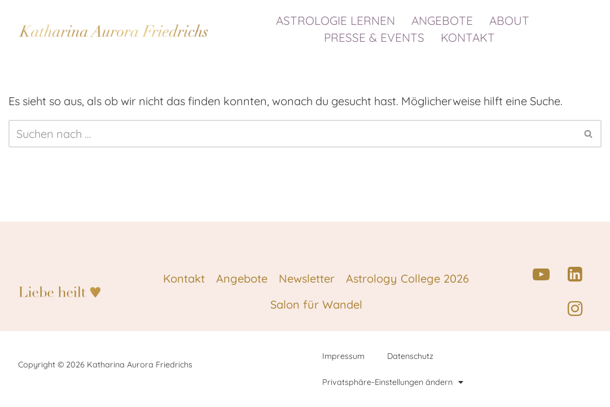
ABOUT (512, 20)
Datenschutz (410, 356)
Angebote (241, 278)
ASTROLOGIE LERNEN (338, 20)
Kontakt (184, 278)
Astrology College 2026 (407, 278)
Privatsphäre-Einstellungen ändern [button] (392, 382)
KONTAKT (468, 37)
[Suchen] (292, 134)
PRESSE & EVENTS (377, 37)
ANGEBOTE (445, 20)
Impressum (343, 356)
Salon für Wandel (316, 304)
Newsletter (307, 278)
